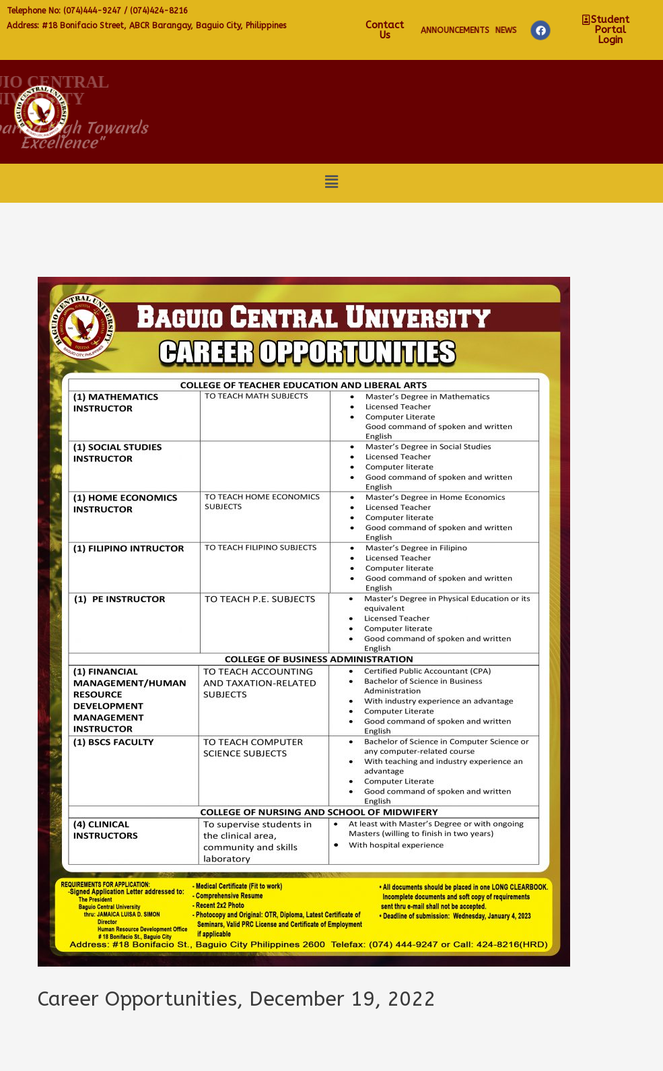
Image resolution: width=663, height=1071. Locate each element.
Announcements (562, 30)
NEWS (614, 30)
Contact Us (495, 30)
